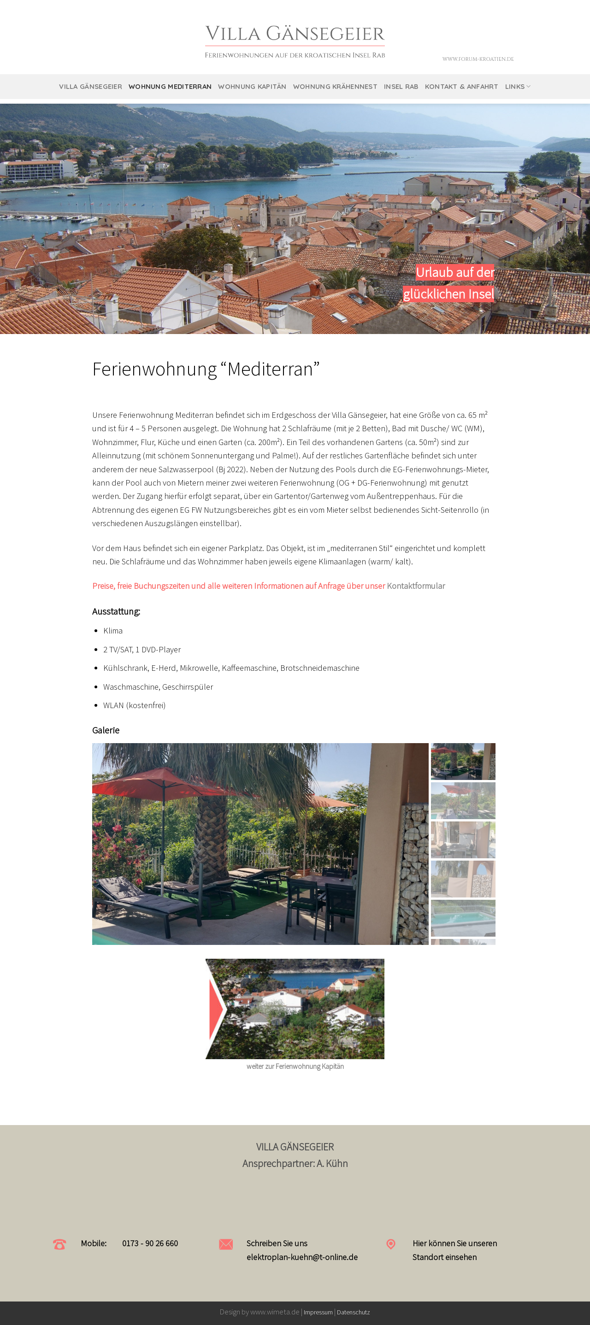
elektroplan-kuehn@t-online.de (302, 1257)
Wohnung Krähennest (335, 86)
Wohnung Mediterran (170, 86)
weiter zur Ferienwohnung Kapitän (295, 1066)
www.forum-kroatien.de (478, 59)
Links (518, 86)
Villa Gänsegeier (90, 86)
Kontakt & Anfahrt (462, 86)
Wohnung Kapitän (252, 86)
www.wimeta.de (275, 1312)
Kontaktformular (416, 585)
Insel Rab (401, 86)
